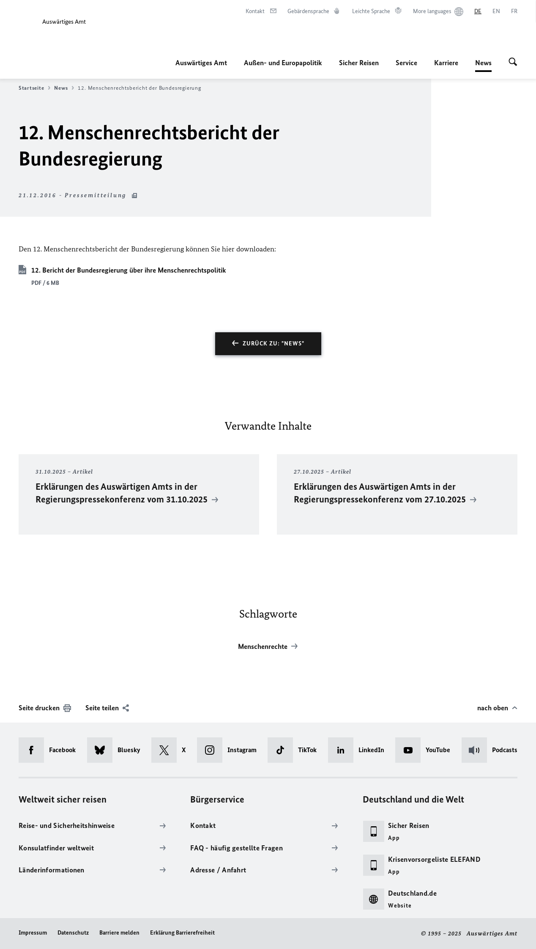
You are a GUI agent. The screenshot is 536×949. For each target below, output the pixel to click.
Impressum (33, 932)
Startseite (34, 88)
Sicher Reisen (359, 62)
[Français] (514, 11)
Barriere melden (119, 932)
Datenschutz (73, 932)
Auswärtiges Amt (201, 62)
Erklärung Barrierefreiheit (182, 932)
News (483, 62)
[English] (496, 11)
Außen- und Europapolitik (283, 62)
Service (406, 62)
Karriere (446, 62)
